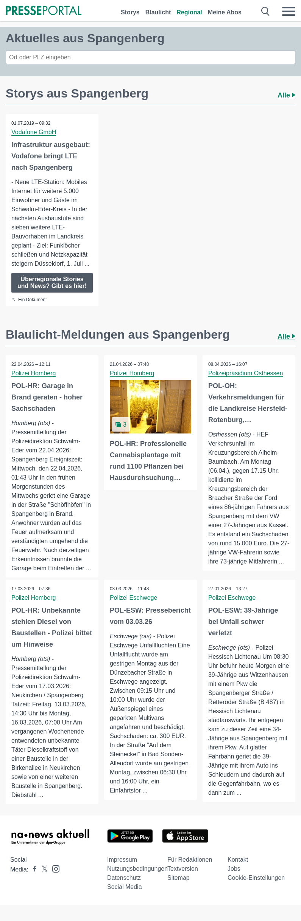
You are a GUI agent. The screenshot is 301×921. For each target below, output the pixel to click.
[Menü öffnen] (288, 11)
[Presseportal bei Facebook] (32, 869)
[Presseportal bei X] (42, 869)
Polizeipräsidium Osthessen (245, 373)
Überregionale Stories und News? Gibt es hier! (52, 282)
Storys (130, 12)
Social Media (124, 887)
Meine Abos (225, 12)
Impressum (122, 859)
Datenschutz (124, 878)
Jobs (234, 868)
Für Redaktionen (189, 859)
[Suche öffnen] (265, 11)
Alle (286, 95)
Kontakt (238, 859)
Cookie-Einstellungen (256, 878)
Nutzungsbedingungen (137, 868)
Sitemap (178, 878)
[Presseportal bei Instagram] (53, 868)
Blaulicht (158, 12)
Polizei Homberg (33, 373)
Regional (189, 12)
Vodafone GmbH (33, 132)
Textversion (182, 868)
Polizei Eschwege (133, 597)
